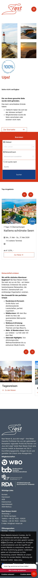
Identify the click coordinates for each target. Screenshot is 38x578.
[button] (24, 194)
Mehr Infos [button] (18, 560)
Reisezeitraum (9, 152)
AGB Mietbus (6, 507)
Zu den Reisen (9, 390)
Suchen (19, 175)
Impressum (6, 497)
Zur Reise (19, 255)
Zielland (7, 142)
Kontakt (4, 494)
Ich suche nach (10, 162)
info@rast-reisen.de (14, 523)
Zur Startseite (14, 130)
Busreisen (19, 137)
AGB (3, 499)
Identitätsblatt (7, 504)
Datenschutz (6, 502)
